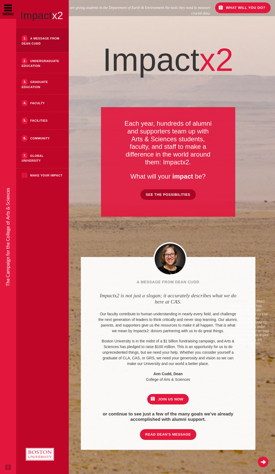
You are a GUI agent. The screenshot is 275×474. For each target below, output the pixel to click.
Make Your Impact (46, 175)
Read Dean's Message (181, 434)
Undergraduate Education (40, 63)
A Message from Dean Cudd (40, 41)
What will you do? (245, 8)
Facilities (39, 120)
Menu (7, 14)
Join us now (184, 399)
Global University (32, 158)
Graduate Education (34, 84)
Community (40, 138)
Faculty (37, 103)
